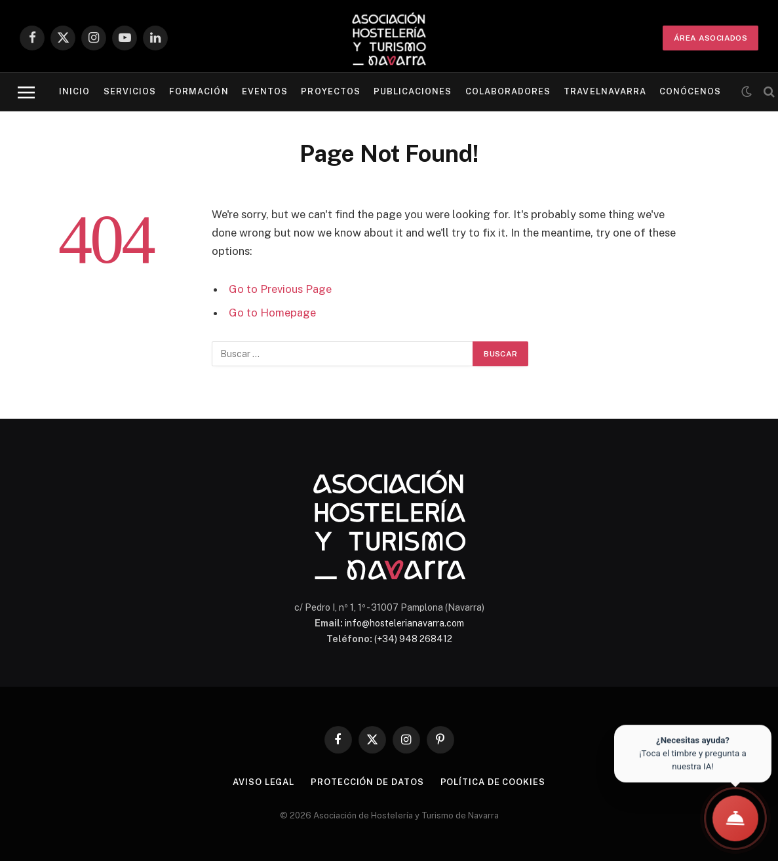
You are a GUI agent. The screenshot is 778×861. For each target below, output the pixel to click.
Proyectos (330, 91)
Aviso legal (263, 782)
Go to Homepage (272, 312)
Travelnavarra (605, 91)
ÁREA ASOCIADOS (710, 38)
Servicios (130, 91)
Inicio (74, 91)
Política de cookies (492, 782)
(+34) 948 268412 (413, 639)
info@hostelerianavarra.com (404, 623)
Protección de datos (367, 782)
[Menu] (26, 92)
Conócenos (690, 91)
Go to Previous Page (280, 289)
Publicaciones (413, 91)
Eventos (265, 91)
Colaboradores (508, 91)
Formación (198, 91)
